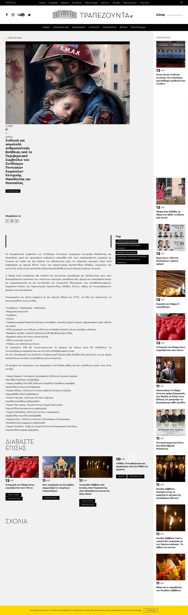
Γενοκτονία (144, 3)
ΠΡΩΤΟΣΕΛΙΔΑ (138, 27)
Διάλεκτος (105, 3)
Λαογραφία (53, 3)
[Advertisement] (58, 241)
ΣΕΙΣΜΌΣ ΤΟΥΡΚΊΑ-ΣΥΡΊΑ (126, 252)
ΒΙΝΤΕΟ (124, 27)
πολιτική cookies (134, 610)
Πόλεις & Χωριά (91, 3)
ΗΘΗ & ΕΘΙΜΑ (13, 495)
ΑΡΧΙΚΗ (46, 27)
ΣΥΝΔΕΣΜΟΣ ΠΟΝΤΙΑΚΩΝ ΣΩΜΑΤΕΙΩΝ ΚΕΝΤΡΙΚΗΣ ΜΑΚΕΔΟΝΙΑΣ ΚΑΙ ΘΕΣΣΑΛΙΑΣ (132, 259)
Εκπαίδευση (77, 3)
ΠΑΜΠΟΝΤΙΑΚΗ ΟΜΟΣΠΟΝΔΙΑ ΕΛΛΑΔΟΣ (128, 246)
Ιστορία (42, 3)
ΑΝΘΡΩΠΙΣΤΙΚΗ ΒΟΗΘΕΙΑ (127, 241)
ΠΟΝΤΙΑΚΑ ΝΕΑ (61, 27)
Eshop (160, 14)
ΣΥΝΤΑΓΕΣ (94, 27)
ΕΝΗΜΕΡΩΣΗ (78, 27)
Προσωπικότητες (130, 3)
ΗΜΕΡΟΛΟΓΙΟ (109, 27)
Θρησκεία (65, 3)
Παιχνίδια (116, 3)
